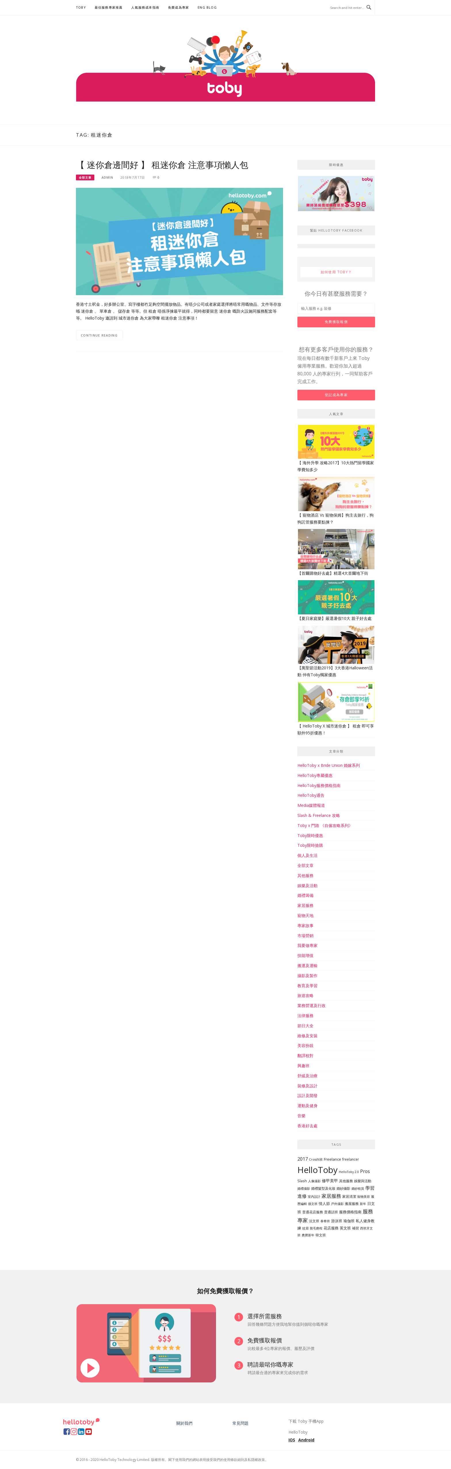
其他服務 (305, 875)
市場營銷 (305, 935)
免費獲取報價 (336, 321)
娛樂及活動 (307, 885)
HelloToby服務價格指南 (319, 785)
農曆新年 (308, 1235)
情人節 (324, 1203)
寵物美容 (363, 1197)
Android (306, 1440)
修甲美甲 (330, 1180)
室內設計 (314, 1196)
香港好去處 (307, 1125)
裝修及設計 (307, 1085)
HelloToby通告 (310, 795)
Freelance (332, 1159)
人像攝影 (314, 1181)
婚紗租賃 (357, 1188)
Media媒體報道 (311, 805)
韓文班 (321, 1235)
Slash (302, 1180)
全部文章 (85, 177)
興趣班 (303, 1065)
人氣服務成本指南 (145, 7)
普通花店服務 (312, 1212)
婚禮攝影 (303, 1188)
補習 (355, 1228)
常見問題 (240, 1423)
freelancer (350, 1159)
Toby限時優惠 (310, 835)
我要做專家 (307, 945)
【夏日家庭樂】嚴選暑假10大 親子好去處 (334, 618)
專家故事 (305, 925)
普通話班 (331, 1212)
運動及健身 (307, 1105)
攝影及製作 (307, 975)
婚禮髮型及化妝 (323, 1188)
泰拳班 (325, 1221)
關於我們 (184, 1423)
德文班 (313, 1203)
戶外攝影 (337, 1203)
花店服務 (331, 1228)
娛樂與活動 (362, 1180)
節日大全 (305, 1025)
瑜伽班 (349, 1220)
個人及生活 (307, 855)
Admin (107, 177)
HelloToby (317, 1170)
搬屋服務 (352, 1203)
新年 (363, 1204)
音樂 (301, 1115)
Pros (365, 1171)
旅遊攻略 (305, 995)
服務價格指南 (350, 1211)
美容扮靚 (305, 1045)
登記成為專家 (336, 394)
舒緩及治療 (307, 1075)
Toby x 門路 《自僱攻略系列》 (325, 825)
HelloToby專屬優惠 (314, 775)
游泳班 (336, 1220)
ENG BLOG (207, 7)
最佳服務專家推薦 (109, 7)
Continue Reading (99, 335)
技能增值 (305, 955)
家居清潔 (349, 1196)
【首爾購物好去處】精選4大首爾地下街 (332, 573)
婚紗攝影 (343, 1188)
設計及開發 (307, 1095)
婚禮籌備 (305, 895)
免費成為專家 (178, 7)
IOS (291, 1440)
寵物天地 (305, 915)
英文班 (345, 1228)
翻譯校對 (305, 1055)
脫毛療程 (316, 1228)
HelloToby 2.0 (349, 1172)
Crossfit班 (316, 1159)
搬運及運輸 (307, 965)
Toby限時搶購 (310, 845)
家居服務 (305, 905)
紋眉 (305, 1228)
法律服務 (305, 1015)
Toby (81, 7)
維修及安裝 (307, 1035)
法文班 (314, 1220)
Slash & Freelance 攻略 (318, 815)
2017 (302, 1158)
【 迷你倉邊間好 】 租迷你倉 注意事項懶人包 (162, 165)
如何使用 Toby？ (336, 272)
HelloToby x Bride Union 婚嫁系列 (328, 765)
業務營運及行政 (311, 1005)
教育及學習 (307, 985)
